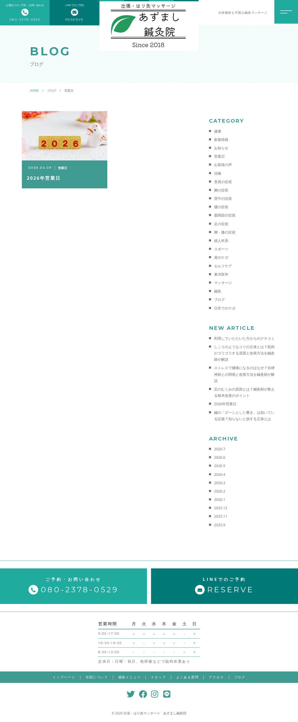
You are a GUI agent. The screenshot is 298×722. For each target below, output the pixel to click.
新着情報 (221, 139)
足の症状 (221, 223)
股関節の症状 (224, 215)
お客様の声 (223, 164)
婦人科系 (221, 240)
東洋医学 (221, 274)
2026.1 (219, 499)
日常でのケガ (224, 308)
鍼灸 (217, 291)
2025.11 (220, 516)
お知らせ (221, 147)
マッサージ (223, 282)
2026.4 (219, 474)
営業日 (219, 156)
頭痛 (217, 173)
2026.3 (219, 482)
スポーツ (221, 249)
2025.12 (220, 507)
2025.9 (219, 524)
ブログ (219, 299)
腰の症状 (221, 206)
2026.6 (219, 457)
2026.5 (219, 465)
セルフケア (223, 266)
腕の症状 (221, 190)
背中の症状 (223, 198)
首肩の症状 (223, 181)
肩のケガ (221, 257)
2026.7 (219, 449)
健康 (217, 131)
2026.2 (219, 491)
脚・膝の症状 (224, 232)
